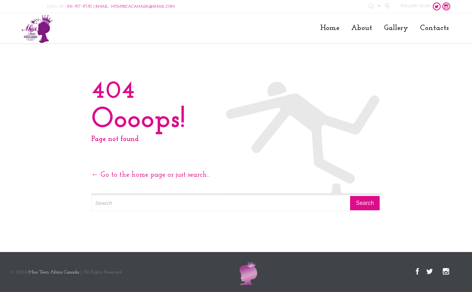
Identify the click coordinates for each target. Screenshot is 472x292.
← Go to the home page (128, 174)
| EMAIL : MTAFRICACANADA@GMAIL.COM (120, 7)
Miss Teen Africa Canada (54, 272)
